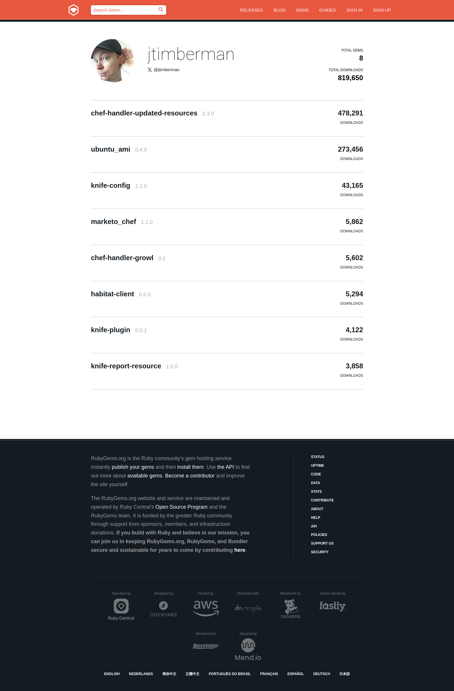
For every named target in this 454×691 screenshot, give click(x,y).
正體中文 (192, 674)
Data (315, 483)
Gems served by (333, 593)
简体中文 (169, 674)
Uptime (317, 466)
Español (296, 674)
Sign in (354, 10)
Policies (319, 535)
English (112, 674)
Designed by (165, 593)
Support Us (322, 543)
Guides (327, 10)
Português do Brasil (230, 674)
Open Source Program (181, 507)
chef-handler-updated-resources (152, 113)
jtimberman (191, 54)
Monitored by (292, 593)
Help (315, 518)
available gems (144, 476)
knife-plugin (119, 330)
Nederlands (141, 674)
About (317, 509)
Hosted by (208, 593)
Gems (302, 10)
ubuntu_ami (119, 149)
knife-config (119, 185)
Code (316, 474)
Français (269, 674)
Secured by (250, 634)
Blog (279, 10)
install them (190, 467)
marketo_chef (122, 221)
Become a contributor (190, 476)
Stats (316, 492)
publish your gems (133, 467)
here (239, 550)
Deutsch (321, 674)
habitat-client (121, 294)
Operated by (123, 595)
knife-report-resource (134, 366)
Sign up (382, 10)
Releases (251, 10)
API (314, 526)
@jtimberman (167, 69)
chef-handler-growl (128, 258)
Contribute (322, 500)
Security (320, 552)
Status (317, 457)
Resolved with (249, 593)
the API (225, 467)
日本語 (344, 674)
